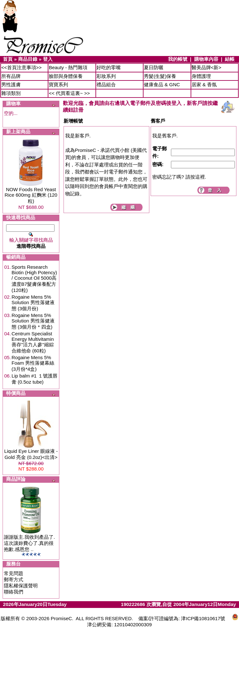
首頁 (8, 59)
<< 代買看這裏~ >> (69, 93)
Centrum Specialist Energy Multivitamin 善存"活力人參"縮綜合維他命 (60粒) (33, 342)
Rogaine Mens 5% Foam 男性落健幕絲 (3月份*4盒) (33, 363)
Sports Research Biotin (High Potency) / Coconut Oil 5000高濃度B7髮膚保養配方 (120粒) (34, 278)
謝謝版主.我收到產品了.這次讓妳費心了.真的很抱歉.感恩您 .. (29, 543)
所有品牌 (11, 76)
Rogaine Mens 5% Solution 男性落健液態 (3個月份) (33, 302)
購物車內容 (206, 59)
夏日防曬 (153, 67)
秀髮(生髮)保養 (160, 76)
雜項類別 (11, 93)
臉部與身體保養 (66, 76)
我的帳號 (177, 59)
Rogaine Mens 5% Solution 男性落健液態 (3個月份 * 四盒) (33, 321)
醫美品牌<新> (207, 67)
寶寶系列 (58, 84)
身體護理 (201, 76)
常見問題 (13, 573)
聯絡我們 (13, 591)
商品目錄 (27, 59)
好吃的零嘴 (108, 67)
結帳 (229, 59)
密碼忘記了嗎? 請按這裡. (179, 177)
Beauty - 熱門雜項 (68, 67)
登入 (48, 59)
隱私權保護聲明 (21, 585)
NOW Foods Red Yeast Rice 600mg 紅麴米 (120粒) (31, 195)
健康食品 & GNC (162, 84)
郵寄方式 (13, 579)
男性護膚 (11, 84)
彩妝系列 (106, 76)
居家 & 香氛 (204, 84)
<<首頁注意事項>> (21, 67)
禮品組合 (106, 84)
